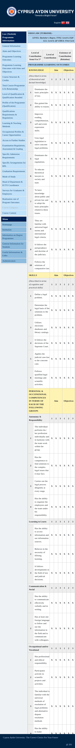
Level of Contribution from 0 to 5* (35, 55)
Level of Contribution (50, 56)
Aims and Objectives (11, 51)
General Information (11, 46)
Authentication (8, 261)
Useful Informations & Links (12, 254)
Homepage (7, 224)
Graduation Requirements (13, 171)
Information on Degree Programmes (12, 237)
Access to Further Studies (13, 140)
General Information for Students (13, 245)
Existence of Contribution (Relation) (65, 55)
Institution (6, 229)
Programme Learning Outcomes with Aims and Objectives (13, 68)
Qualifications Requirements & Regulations (9, 114)
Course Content (9, 213)
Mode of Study (9, 176)
